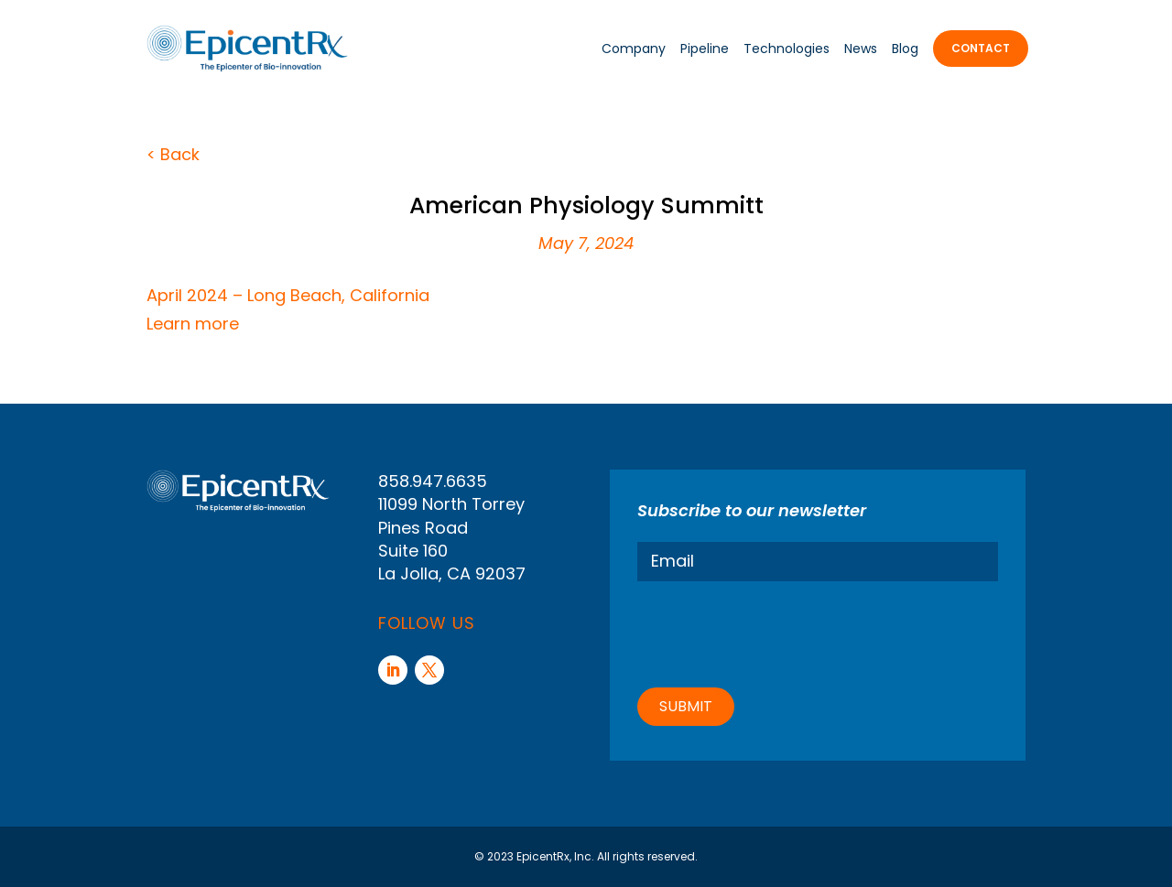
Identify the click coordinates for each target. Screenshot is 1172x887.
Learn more (192, 323)
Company (634, 48)
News (860, 48)
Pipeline (704, 48)
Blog (905, 48)
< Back (173, 154)
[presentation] (776, 631)
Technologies (786, 48)
